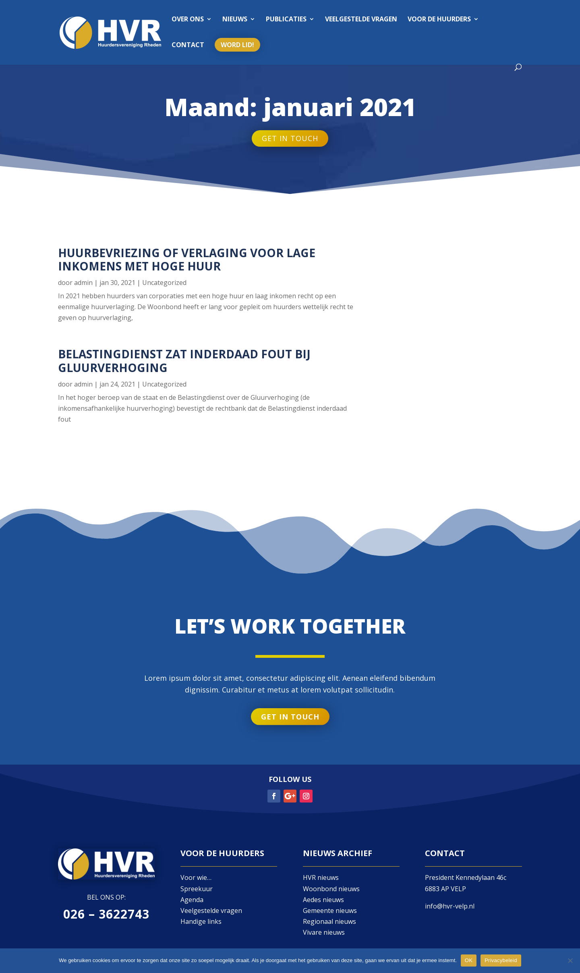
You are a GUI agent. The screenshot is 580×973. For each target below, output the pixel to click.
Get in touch (290, 138)
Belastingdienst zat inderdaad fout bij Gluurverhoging (184, 360)
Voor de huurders (439, 19)
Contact (188, 45)
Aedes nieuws (323, 899)
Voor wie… (195, 877)
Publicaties (286, 19)
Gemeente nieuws (330, 910)
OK (468, 960)
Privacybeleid (501, 960)
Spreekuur (196, 888)
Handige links (201, 921)
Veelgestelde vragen (361, 19)
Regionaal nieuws (329, 921)
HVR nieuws (321, 877)
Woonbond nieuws (331, 888)
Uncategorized (164, 282)
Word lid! (237, 44)
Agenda (191, 899)
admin (83, 282)
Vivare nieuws (324, 932)
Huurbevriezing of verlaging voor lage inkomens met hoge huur (186, 259)
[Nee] (570, 960)
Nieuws (234, 19)
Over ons (188, 19)
